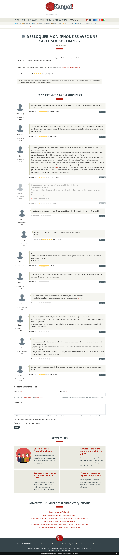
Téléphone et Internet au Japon (71, 67)
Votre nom (18, 392)
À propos (36, 544)
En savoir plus (75, 553)
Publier (16, 427)
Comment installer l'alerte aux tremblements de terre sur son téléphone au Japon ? (59, 518)
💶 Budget (18, 23)
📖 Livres (93, 23)
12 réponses (59, 45)
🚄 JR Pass (47, 23)
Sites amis (87, 544)
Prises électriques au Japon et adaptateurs (90, 474)
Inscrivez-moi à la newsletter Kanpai (27, 423)
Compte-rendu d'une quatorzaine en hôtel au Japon (91, 451)
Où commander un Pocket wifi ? (59, 512)
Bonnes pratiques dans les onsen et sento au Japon (45, 475)
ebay (79, 298)
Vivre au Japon (37, 27)
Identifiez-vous (27, 397)
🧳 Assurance (78, 23)
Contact (79, 544)
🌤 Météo (87, 23)
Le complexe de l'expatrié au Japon (43, 450)
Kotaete (19, 27)
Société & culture (45, 20)
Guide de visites (32, 20)
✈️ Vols (33, 23)
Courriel (63, 392)
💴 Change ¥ (26, 23)
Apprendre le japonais (60, 20)
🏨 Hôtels (40, 23)
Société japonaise (27, 27)
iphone (73, 58)
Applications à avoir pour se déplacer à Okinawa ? (60, 521)
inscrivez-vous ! (39, 397)
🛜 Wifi (65, 23)
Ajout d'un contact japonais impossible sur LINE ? (59, 515)
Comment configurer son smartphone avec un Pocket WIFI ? (59, 527)
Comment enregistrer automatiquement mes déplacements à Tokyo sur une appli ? (59, 524)
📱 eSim (70, 23)
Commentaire (19, 402)
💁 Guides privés (56, 23)
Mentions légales (68, 544)
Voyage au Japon (20, 20)
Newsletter (56, 544)
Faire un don (45, 544)
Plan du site (97, 544)
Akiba (56, 167)
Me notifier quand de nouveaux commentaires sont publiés (35, 420)
